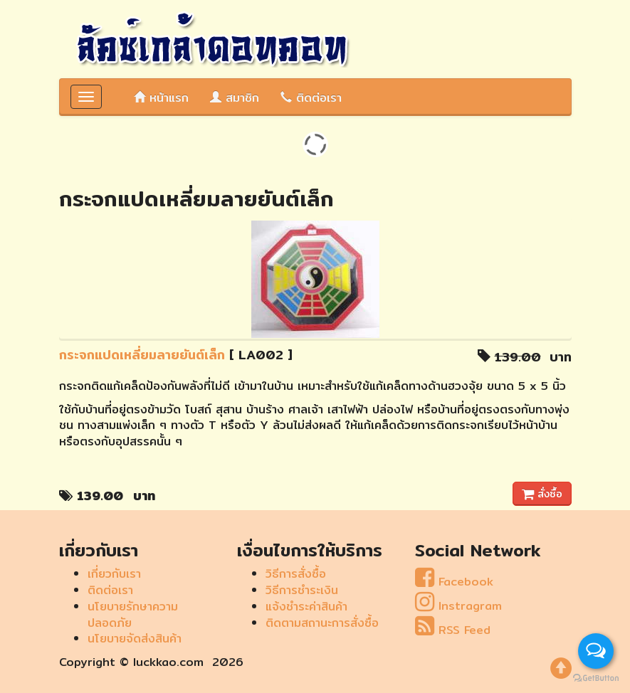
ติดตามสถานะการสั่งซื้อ (322, 623)
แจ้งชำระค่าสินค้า (306, 606)
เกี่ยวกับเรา (114, 574)
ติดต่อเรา (311, 98)
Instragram (458, 606)
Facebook (454, 582)
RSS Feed (452, 630)
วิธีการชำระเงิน (302, 590)
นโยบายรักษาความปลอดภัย (133, 615)
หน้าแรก (161, 98)
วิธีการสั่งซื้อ (296, 574)
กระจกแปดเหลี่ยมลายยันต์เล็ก (142, 354)
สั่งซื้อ (542, 494)
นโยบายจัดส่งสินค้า (135, 638)
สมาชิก (234, 98)
